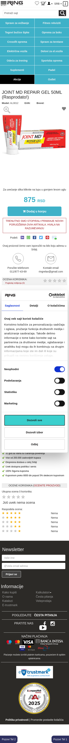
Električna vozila (17, 51)
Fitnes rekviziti (52, 23)
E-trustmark (9, 605)
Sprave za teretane (51, 41)
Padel (51, 70)
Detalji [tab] (34, 305)
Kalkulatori (44, 592)
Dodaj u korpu (34, 211)
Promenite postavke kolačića (47, 719)
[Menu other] (66, 4)
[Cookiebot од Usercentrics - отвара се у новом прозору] (49, 295)
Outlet (51, 79)
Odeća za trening (17, 60)
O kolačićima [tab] (56, 305)
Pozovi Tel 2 (9, 739)
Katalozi (7, 600)
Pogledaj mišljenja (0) (15, 283)
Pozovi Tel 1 (60, 739)
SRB (58, 3)
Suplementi (17, 70)
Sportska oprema (51, 60)
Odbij (34, 444)
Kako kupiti (9, 592)
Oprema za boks (52, 32)
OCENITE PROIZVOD (46, 485)
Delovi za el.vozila (52, 51)
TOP (64, 728)
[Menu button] (3, 3)
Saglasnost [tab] (12, 305)
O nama (7, 596)
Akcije (17, 79)
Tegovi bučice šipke (17, 32)
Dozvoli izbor (34, 432)
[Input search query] (31, 13)
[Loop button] (62, 13)
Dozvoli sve (34, 420)
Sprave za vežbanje (17, 23)
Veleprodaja (44, 600)
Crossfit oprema (17, 41)
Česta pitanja (44, 596)
